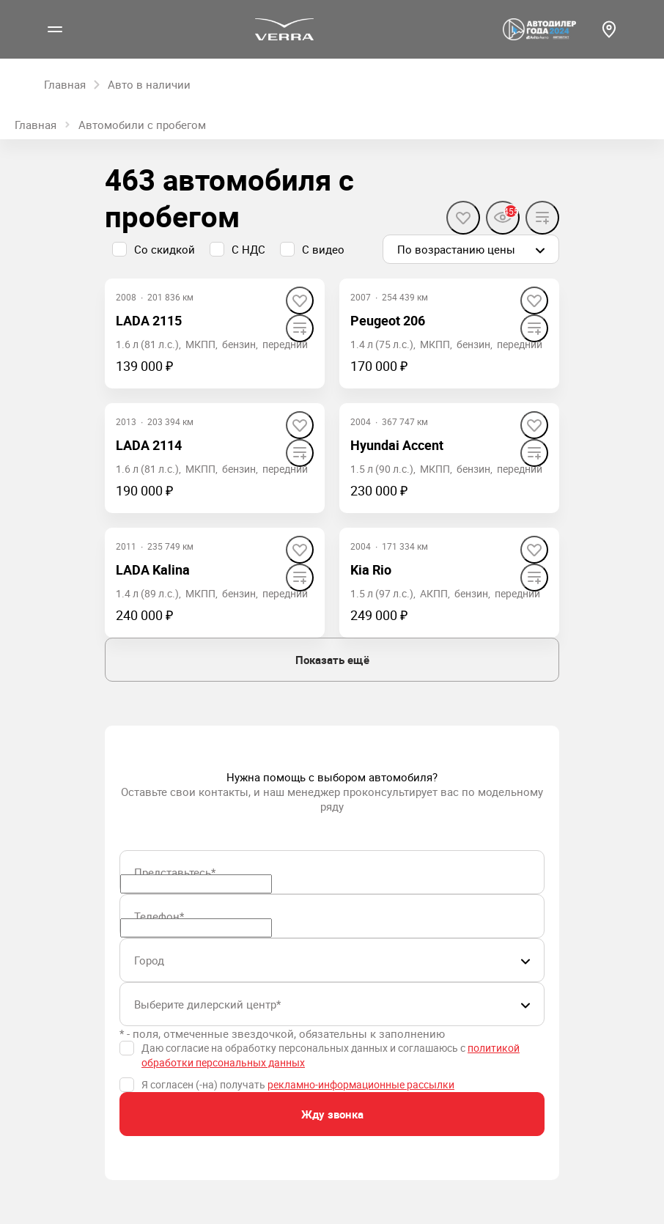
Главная (35, 124)
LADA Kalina (153, 569)
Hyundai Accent (396, 445)
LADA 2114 (149, 445)
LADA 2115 (149, 320)
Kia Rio (370, 569)
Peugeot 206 (387, 320)
